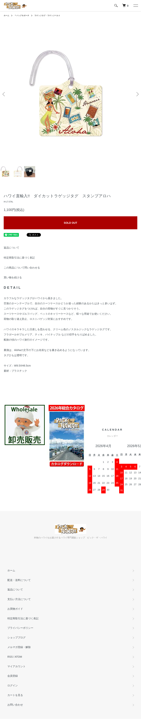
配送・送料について (19, 580)
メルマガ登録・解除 (19, 647)
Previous (4, 94)
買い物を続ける (13, 277)
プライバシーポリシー (20, 627)
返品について (11, 247)
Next (137, 94)
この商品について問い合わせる (22, 267)
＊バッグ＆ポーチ (21, 15)
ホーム (6, 15)
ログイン (12, 685)
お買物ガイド (15, 608)
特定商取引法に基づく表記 (19, 257)
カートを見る (15, 695)
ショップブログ (16, 637)
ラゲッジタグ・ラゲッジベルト (47, 15)
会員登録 (12, 675)
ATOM (18, 656)
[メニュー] (135, 5)
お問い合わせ (15, 704)
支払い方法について (19, 599)
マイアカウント (16, 666)
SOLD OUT (70, 222)
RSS (10, 656)
